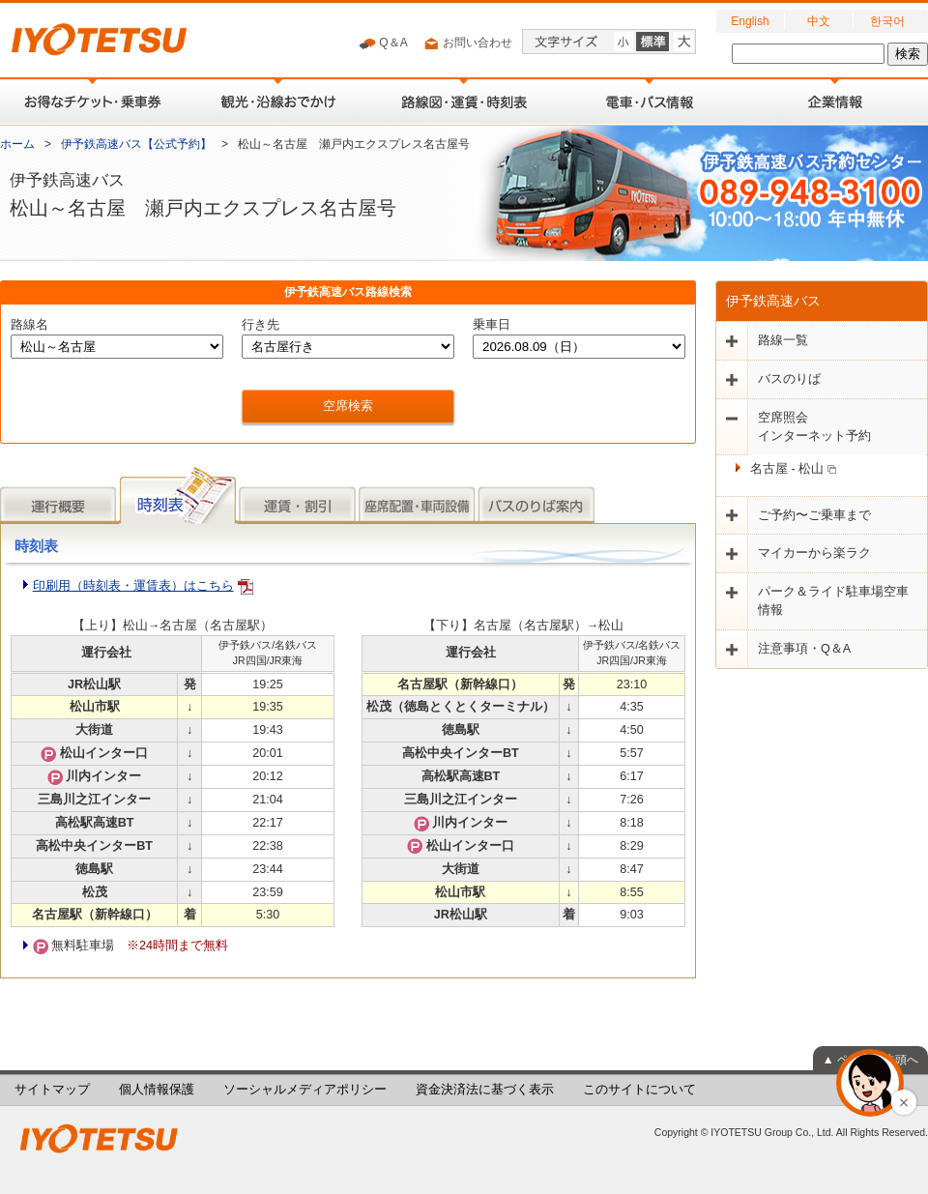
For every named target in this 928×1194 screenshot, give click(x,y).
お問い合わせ (467, 43)
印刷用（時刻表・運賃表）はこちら (133, 586)
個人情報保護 (156, 1089)
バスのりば (789, 379)
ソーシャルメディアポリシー (305, 1089)
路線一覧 (783, 340)
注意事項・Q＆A (804, 648)
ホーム (17, 144)
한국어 (887, 21)
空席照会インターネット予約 (814, 427)
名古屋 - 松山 (793, 469)
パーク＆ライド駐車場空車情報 (833, 601)
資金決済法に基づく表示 (485, 1089)
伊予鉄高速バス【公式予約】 (136, 144)
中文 (818, 21)
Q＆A (383, 43)
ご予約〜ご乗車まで (814, 515)
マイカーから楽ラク (814, 553)
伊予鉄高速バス (773, 300)
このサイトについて (639, 1089)
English (749, 21)
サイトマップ (52, 1089)
